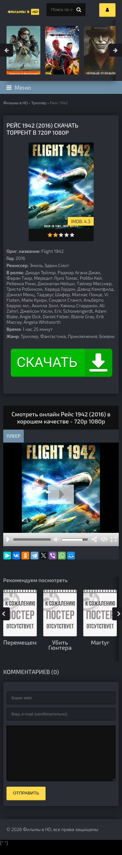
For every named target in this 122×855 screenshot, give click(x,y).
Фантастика (53, 336)
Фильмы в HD (15, 102)
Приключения (82, 336)
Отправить (26, 802)
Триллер (38, 102)
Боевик (107, 336)
